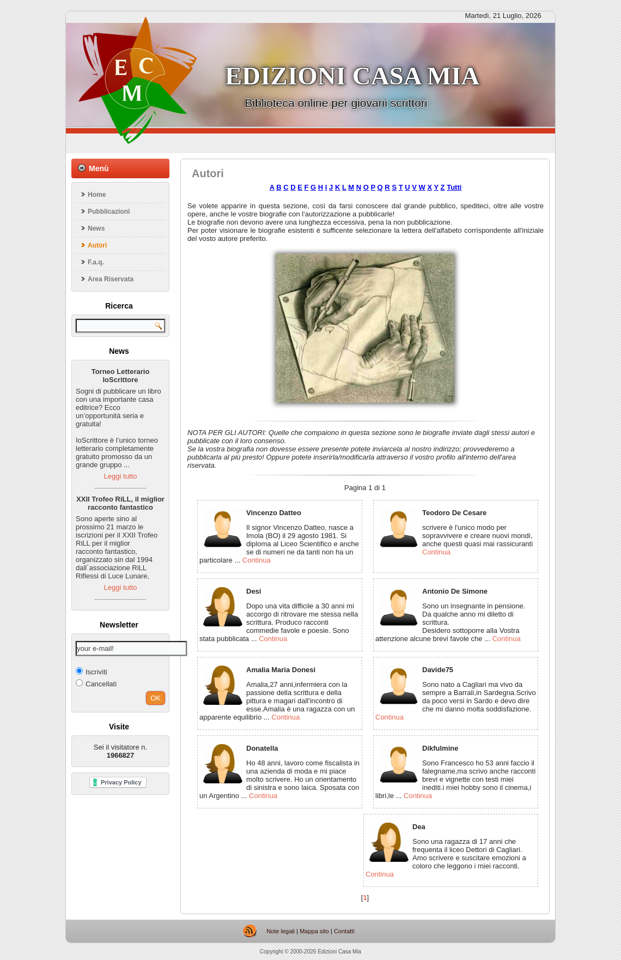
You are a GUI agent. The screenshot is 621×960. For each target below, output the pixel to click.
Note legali (280, 931)
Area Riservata (110, 279)
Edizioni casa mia (352, 76)
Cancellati (96, 683)
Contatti (344, 931)
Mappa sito (314, 931)
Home (97, 194)
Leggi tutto (120, 476)
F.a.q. (96, 262)
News (96, 228)
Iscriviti (91, 671)
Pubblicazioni (109, 211)
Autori (97, 245)
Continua (256, 560)
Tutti (454, 187)
